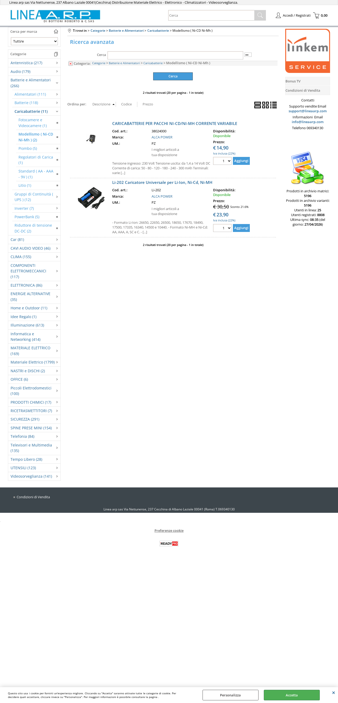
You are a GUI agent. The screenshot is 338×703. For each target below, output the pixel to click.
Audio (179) (20, 71)
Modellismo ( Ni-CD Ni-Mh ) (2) (35, 137)
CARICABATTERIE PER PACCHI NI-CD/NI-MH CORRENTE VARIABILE (174, 123)
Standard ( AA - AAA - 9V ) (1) (35, 174)
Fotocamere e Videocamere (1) (32, 122)
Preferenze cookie (169, 530)
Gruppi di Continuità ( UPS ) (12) (34, 197)
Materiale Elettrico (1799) (33, 362)
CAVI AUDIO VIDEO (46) (30, 248)
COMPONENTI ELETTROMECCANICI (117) (28, 271)
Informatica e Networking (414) (25, 336)
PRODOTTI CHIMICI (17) (31, 402)
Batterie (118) (26, 102)
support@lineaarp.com (308, 111)
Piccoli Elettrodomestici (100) (31, 390)
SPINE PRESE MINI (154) (31, 427)
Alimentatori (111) (30, 94)
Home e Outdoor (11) (29, 307)
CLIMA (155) (21, 256)
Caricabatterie (153, 63)
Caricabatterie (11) (31, 111)
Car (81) (17, 239)
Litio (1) (24, 185)
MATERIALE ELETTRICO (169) (30, 350)
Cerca (101, 54)
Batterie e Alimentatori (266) (31, 82)
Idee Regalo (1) (23, 316)
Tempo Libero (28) (26, 459)
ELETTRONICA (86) (26, 285)
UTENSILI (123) (23, 467)
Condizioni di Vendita (33, 497)
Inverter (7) (24, 208)
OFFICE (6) (19, 379)
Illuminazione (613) (27, 325)
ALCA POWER (162, 137)
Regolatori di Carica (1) (35, 160)
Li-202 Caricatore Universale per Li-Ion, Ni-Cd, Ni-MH (162, 182)
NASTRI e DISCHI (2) (28, 370)
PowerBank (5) (27, 216)
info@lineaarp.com (307, 121)
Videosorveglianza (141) (31, 476)
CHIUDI (333, 692)
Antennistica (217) (26, 62)
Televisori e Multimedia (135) (31, 448)
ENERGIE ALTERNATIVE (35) (30, 296)
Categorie (98, 63)
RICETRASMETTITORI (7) (31, 410)
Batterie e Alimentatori (124, 63)
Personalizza (230, 695)
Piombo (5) (27, 148)
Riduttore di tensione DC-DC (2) (33, 228)
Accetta (292, 695)
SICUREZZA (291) (25, 419)
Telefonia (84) (22, 436)
